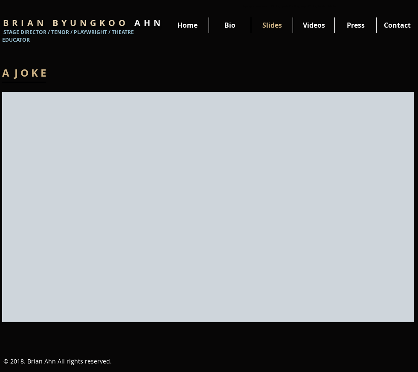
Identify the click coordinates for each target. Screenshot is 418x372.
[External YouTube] (208, 207)
